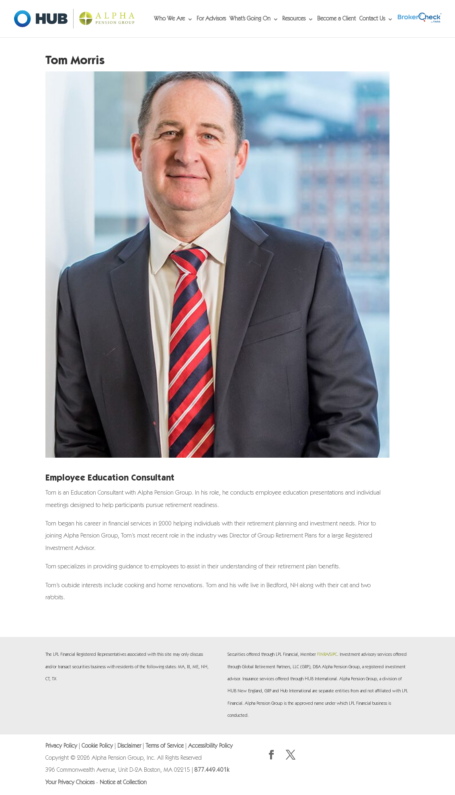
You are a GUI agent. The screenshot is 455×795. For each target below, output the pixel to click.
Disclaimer (129, 746)
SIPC (333, 655)
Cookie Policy (97, 746)
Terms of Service (165, 746)
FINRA (322, 655)
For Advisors (211, 19)
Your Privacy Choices (69, 783)
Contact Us (372, 19)
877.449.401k (212, 770)
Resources (293, 19)
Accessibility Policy (210, 746)
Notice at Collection (123, 783)
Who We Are (169, 19)
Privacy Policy (61, 746)
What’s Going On (250, 19)
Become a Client (336, 19)
